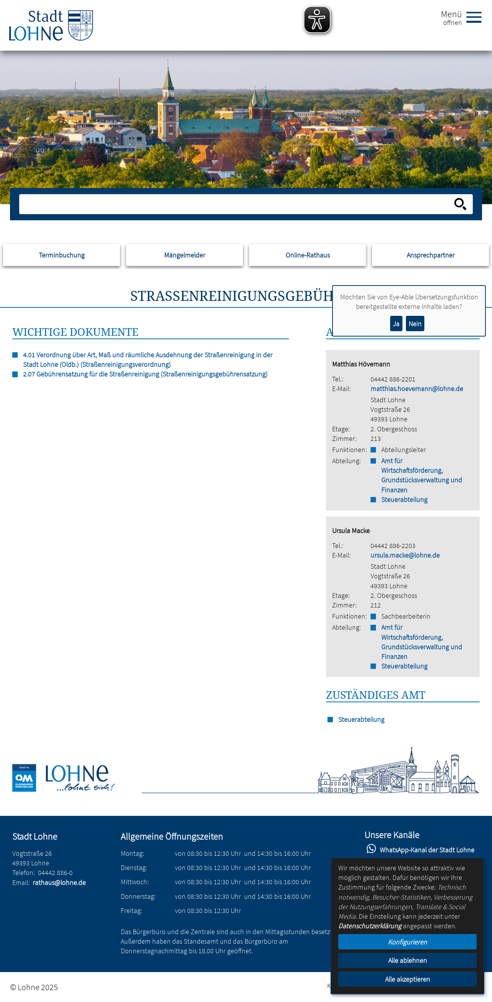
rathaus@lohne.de (59, 882)
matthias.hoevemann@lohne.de (417, 388)
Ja (396, 323)
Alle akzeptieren (407, 979)
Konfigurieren (407, 942)
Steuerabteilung (404, 499)
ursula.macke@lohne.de (405, 555)
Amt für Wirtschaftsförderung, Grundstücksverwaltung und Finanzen (421, 475)
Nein (415, 323)
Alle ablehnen (407, 960)
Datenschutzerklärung (369, 925)
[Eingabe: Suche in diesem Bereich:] (238, 204)
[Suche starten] (460, 204)
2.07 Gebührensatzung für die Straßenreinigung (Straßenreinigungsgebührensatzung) (145, 374)
